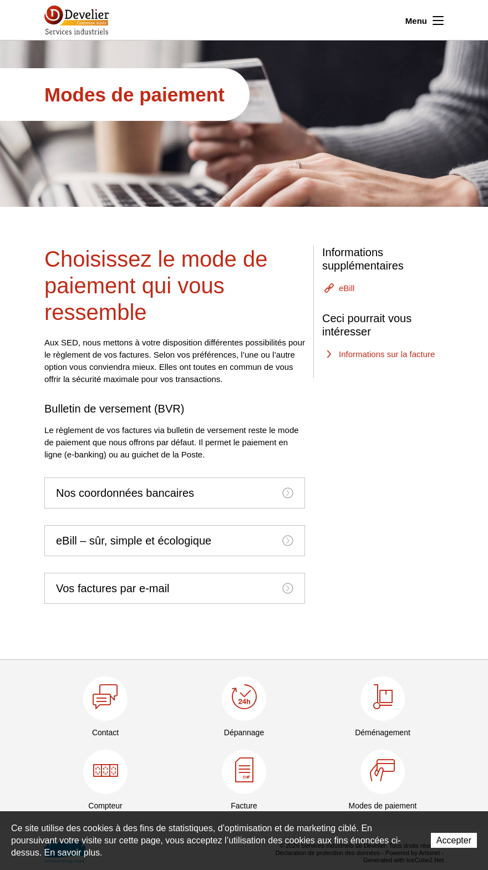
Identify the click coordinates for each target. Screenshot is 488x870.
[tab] (174, 493)
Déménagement (382, 732)
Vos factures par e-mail (174, 588)
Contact (105, 732)
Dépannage (244, 732)
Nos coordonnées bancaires (174, 493)
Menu (424, 19)
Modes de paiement (383, 805)
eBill (346, 288)
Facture (244, 805)
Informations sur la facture (387, 354)
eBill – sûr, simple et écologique (174, 541)
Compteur (105, 805)
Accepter (453, 840)
